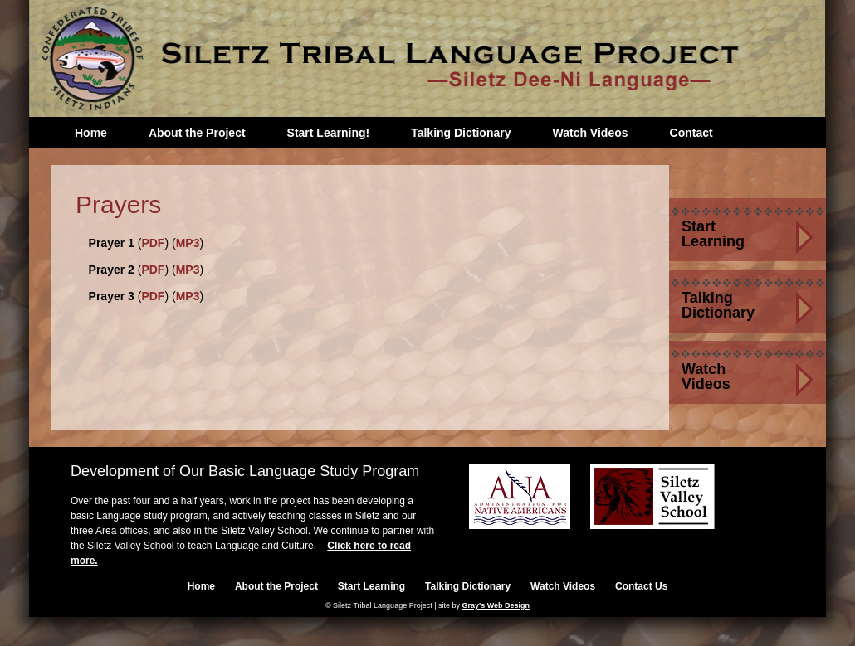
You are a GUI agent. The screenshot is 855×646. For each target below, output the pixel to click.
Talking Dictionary (461, 132)
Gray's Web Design (496, 605)
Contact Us (641, 586)
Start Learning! (328, 132)
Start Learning (713, 234)
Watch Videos (590, 132)
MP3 (188, 243)
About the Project (197, 132)
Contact (691, 132)
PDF (152, 243)
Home (91, 132)
